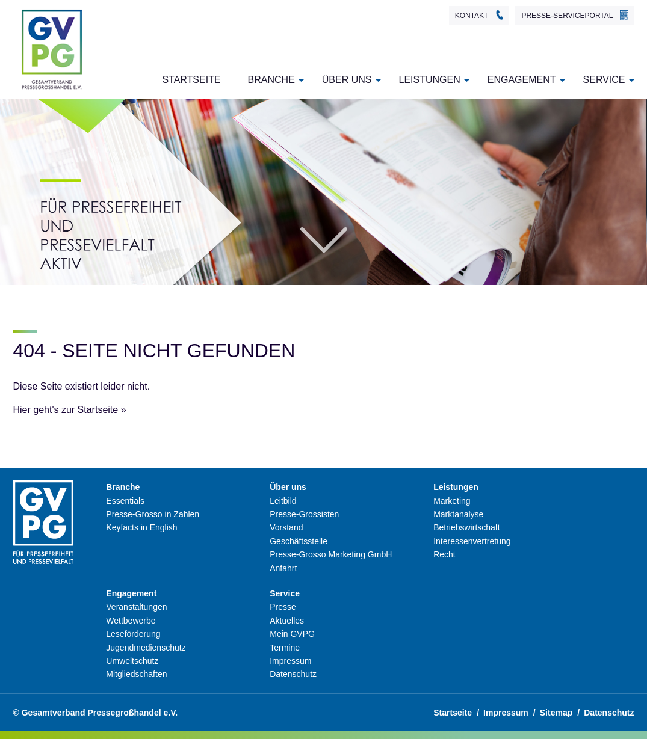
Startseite (191, 80)
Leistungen (429, 80)
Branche (271, 80)
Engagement (522, 80)
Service (604, 80)
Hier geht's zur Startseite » (69, 410)
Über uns (347, 80)
